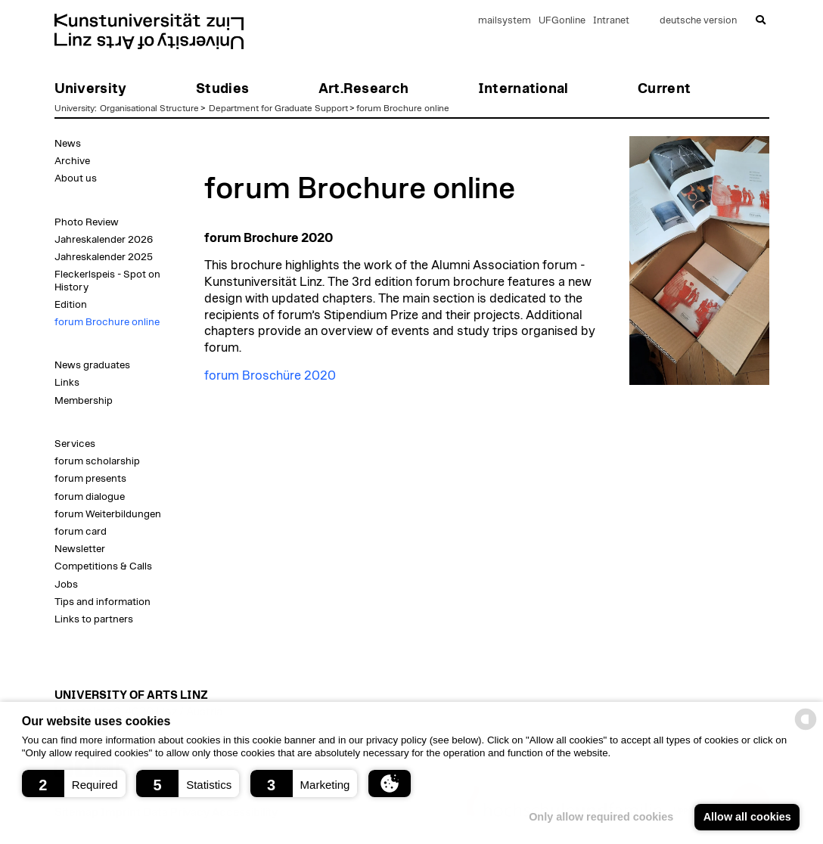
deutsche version (698, 21)
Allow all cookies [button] (747, 817)
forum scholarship (97, 461)
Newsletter (79, 549)
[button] (74, 783)
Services (74, 444)
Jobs (66, 584)
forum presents (90, 478)
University (74, 108)
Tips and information (102, 602)
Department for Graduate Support (278, 108)
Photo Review (86, 222)
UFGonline (562, 21)
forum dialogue (89, 497)
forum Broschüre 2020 (270, 376)
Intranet (611, 21)
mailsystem (504, 21)
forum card (80, 531)
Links (66, 382)
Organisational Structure (149, 108)
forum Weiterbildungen (107, 514)
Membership (83, 401)
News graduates (92, 365)
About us (75, 178)
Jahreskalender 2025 (103, 257)
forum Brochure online (402, 108)
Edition (70, 304)
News (67, 143)
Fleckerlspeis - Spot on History (107, 280)
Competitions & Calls (103, 566)
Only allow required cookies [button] (601, 817)
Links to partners (93, 619)
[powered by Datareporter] (805, 729)
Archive (72, 161)
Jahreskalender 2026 (103, 239)
